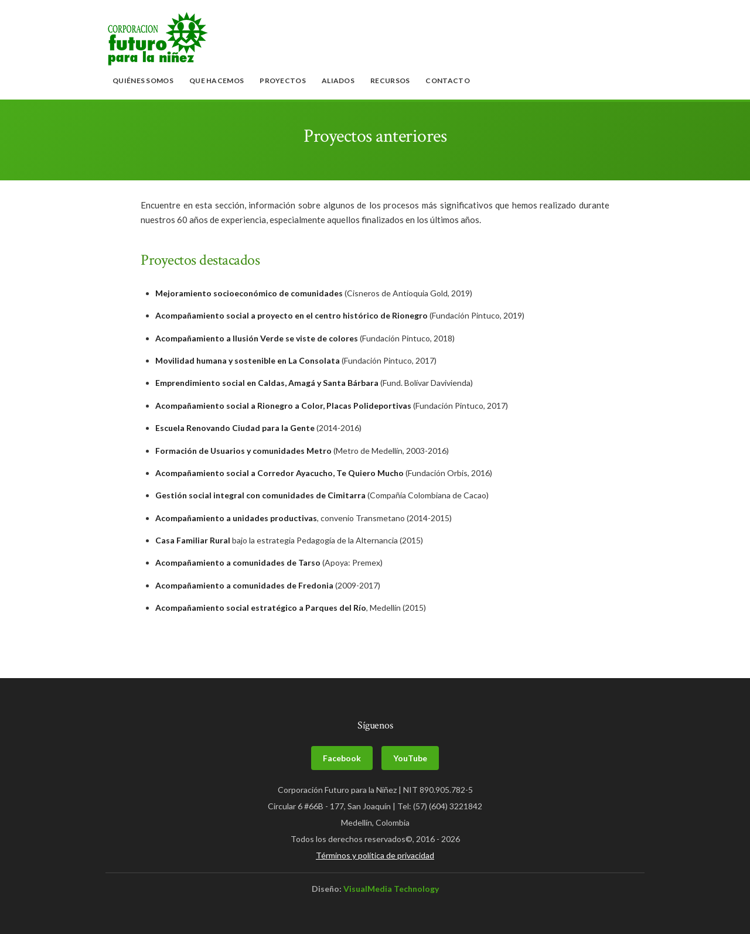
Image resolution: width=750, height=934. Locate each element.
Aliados (338, 80)
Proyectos (283, 80)
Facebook (342, 758)
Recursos (390, 80)
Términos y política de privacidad (375, 855)
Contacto (447, 80)
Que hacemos (216, 80)
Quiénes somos (142, 80)
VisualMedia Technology (391, 889)
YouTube (410, 758)
